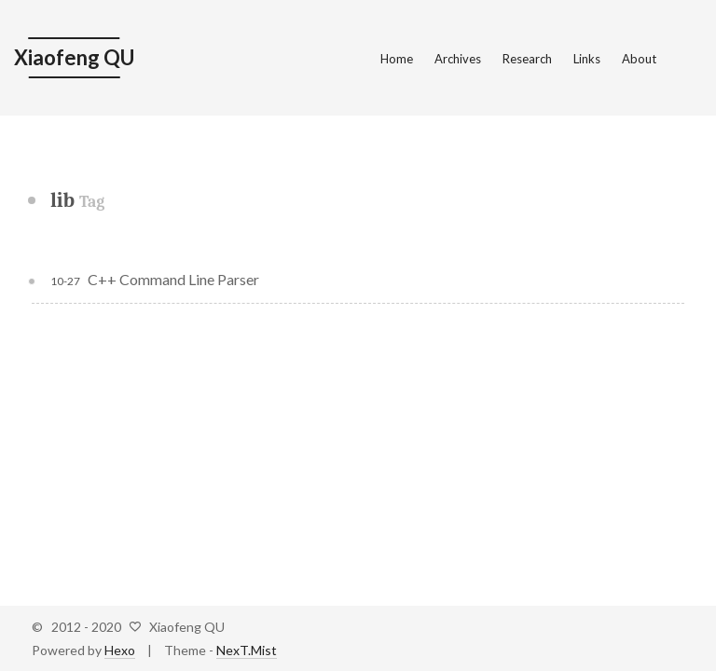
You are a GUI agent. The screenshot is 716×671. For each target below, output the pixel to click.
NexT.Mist (246, 650)
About (639, 58)
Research (527, 58)
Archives (457, 58)
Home (396, 58)
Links (586, 58)
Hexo (119, 650)
